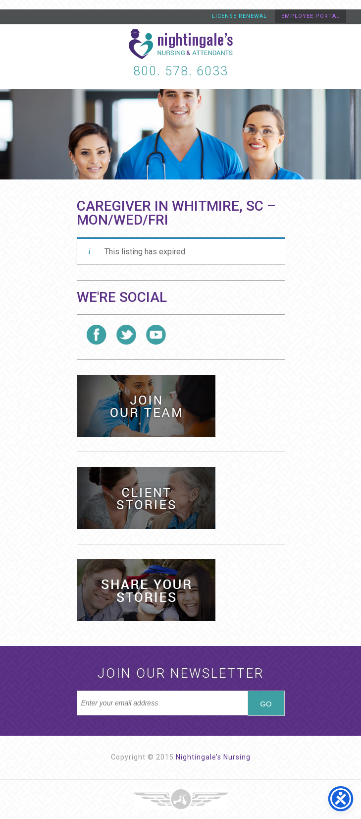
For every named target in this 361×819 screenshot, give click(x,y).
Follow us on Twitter (126, 335)
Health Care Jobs (146, 406)
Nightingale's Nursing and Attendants (181, 44)
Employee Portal (310, 16)
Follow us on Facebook (96, 335)
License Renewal (239, 16)
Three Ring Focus (181, 799)
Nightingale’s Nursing (213, 757)
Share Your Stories (146, 590)
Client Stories (146, 498)
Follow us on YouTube (156, 335)
